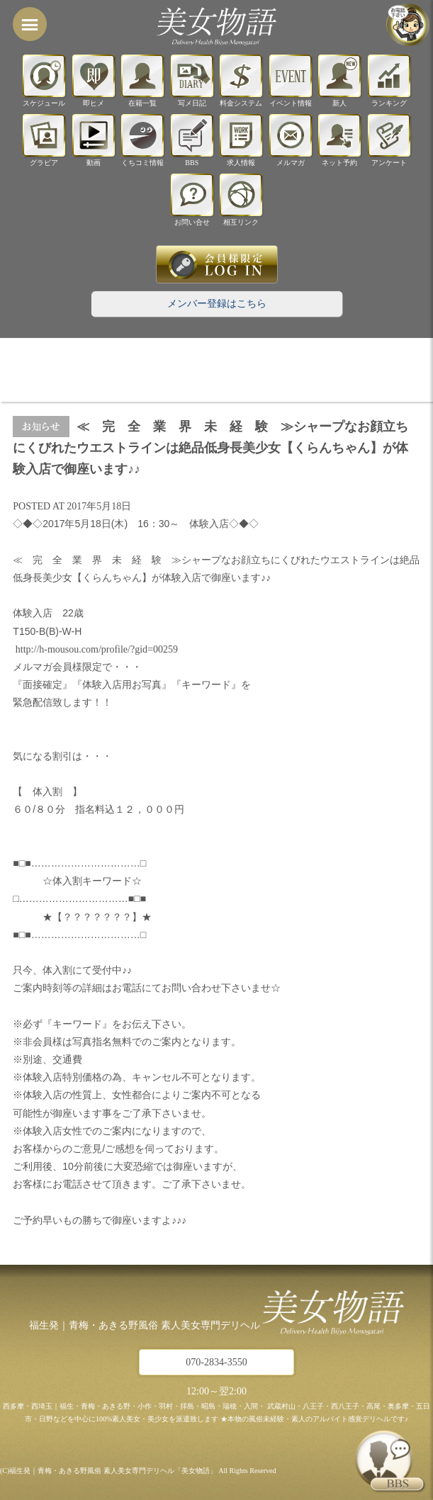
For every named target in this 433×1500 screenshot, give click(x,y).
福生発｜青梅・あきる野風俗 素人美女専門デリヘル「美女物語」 (113, 1470)
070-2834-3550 (216, 1362)
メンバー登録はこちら (216, 303)
